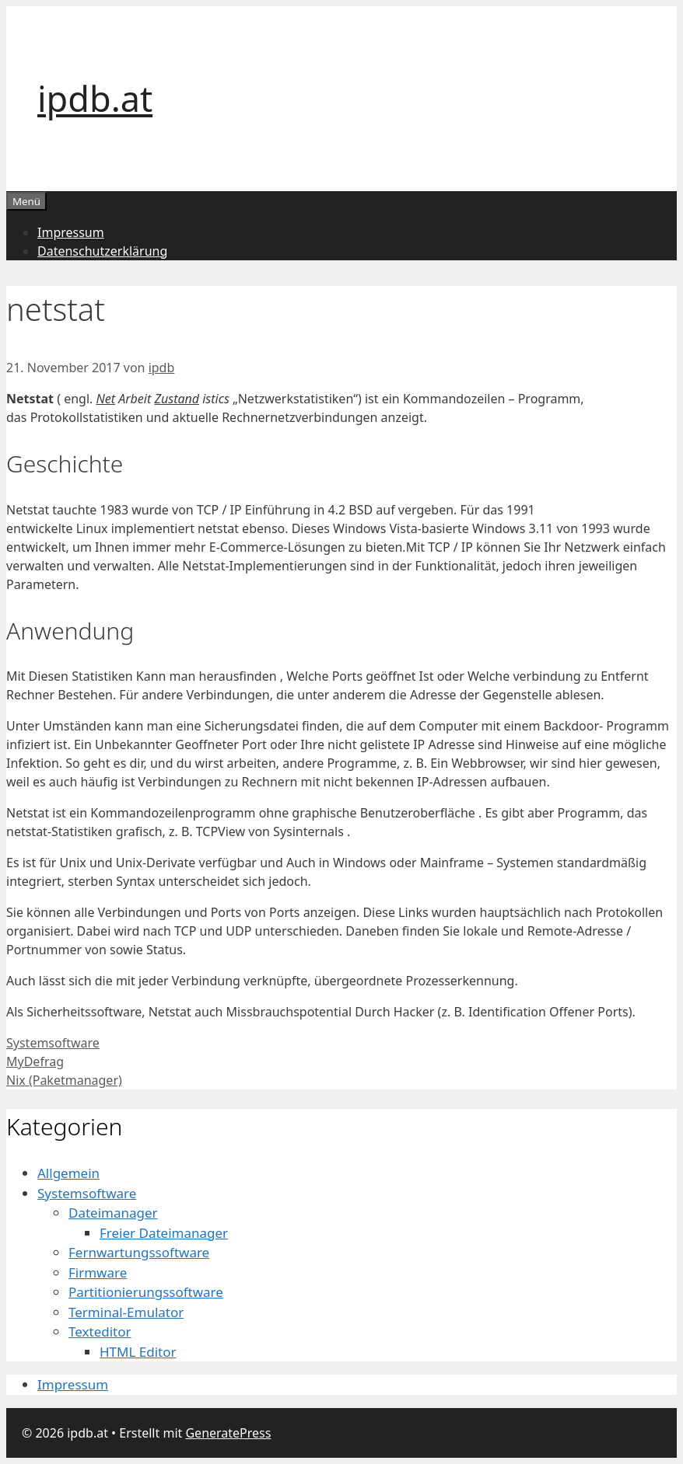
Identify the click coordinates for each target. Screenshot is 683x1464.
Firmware (97, 1272)
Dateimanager (113, 1213)
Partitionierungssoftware (145, 1292)
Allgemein (68, 1173)
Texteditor (99, 1331)
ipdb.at (94, 98)
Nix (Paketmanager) (64, 1080)
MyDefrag (35, 1061)
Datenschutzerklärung (102, 251)
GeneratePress (228, 1432)
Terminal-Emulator (126, 1312)
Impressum (70, 232)
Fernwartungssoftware (138, 1252)
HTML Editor (138, 1352)
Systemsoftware (53, 1042)
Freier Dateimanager (164, 1233)
